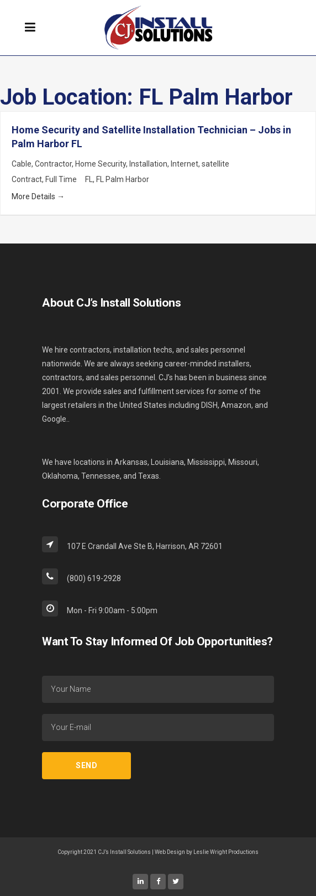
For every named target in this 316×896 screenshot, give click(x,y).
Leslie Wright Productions (226, 852)
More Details (38, 196)
